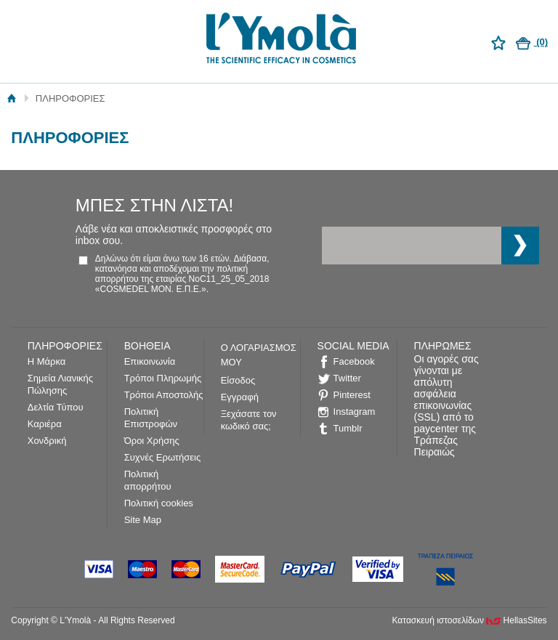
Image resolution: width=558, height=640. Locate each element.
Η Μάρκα (47, 361)
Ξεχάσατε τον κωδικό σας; (249, 420)
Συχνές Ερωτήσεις (162, 457)
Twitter (347, 378)
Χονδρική (47, 440)
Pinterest (352, 394)
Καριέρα (45, 423)
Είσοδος (238, 380)
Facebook (354, 361)
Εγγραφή (240, 397)
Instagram (354, 411)
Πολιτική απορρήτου (147, 480)
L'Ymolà (279, 41)
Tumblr (348, 428)
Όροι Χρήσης (151, 440)
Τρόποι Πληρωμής (163, 378)
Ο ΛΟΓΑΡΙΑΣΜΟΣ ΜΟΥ (258, 355)
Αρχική (12, 98)
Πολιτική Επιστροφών (150, 417)
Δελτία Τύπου (56, 407)
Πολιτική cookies (158, 503)
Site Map (142, 519)
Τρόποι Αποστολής (163, 394)
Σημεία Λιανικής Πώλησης (60, 384)
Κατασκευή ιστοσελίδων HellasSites (469, 620)
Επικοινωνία (150, 361)
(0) (532, 41)
